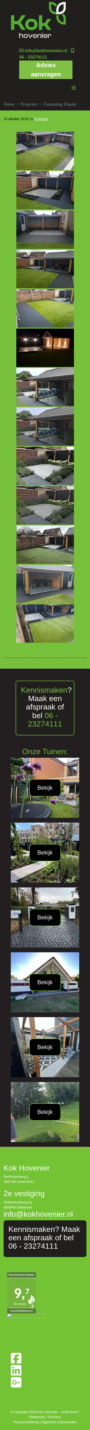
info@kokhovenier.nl (46, 50)
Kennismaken (44, 690)
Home (9, 104)
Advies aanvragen (46, 70)
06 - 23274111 (33, 57)
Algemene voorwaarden (59, 1422)
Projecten (29, 104)
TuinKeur (54, 1417)
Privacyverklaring (26, 1422)
